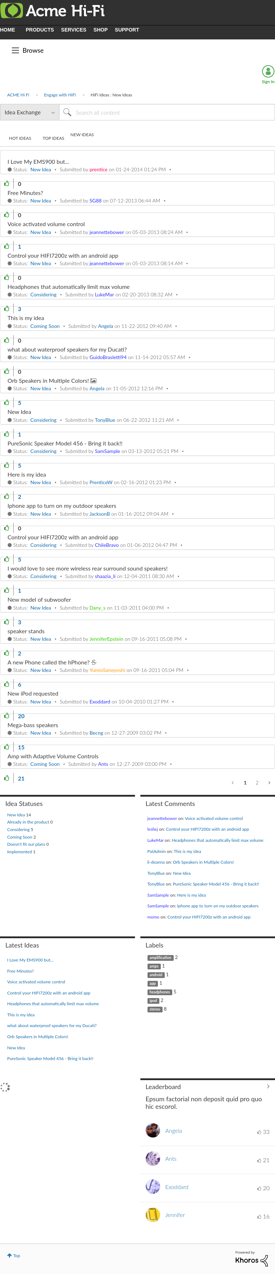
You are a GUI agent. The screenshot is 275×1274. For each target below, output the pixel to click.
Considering (43, 294)
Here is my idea (27, 474)
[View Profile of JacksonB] (100, 514)
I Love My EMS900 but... (38, 161)
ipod (153, 1000)
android (156, 975)
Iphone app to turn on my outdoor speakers (62, 505)
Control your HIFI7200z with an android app (63, 255)
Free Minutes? (25, 192)
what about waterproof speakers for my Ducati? (67, 349)
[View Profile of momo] (153, 917)
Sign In (268, 81)
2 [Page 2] (257, 782)
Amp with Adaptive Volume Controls (53, 756)
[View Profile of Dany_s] (98, 608)
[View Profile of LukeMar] (104, 294)
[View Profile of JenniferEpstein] (106, 639)
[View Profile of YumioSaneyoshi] (107, 670)
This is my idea (26, 317)
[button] (7, 183)
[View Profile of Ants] (103, 764)
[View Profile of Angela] (105, 326)
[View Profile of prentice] (98, 169)
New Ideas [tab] (82, 134)
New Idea (40, 169)
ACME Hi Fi (18, 94)
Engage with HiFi (60, 94)
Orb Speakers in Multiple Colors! (49, 380)
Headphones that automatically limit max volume (69, 286)
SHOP (100, 30)
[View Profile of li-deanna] (156, 862)
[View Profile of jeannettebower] (107, 232)
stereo (155, 1009)
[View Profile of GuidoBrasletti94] (108, 357)
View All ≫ (207, 1086)
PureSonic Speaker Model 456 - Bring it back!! (65, 443)
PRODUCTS (40, 30)
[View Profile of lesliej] (153, 829)
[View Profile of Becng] (96, 733)
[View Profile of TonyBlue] (105, 420)
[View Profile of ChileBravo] (107, 545)
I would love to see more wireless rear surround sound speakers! (88, 568)
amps (154, 966)
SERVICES (74, 30)
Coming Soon (45, 326)
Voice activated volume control (46, 223)
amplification (161, 957)
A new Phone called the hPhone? (49, 662)
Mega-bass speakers (33, 724)
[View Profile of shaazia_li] (105, 576)
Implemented (20, 851)
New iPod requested (33, 693)
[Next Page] (268, 782)
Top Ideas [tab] (53, 138)
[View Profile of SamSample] (107, 451)
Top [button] (16, 1255)
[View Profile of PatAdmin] (157, 851)
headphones (160, 992)
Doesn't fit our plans (26, 844)
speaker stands (26, 631)
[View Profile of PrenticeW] (101, 482)
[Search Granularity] (29, 112)
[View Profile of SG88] (96, 200)
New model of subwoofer (39, 599)
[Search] (167, 112)
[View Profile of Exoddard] (100, 701)
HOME (7, 30)
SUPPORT (127, 30)
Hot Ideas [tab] (20, 138)
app (153, 983)
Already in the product (28, 822)
